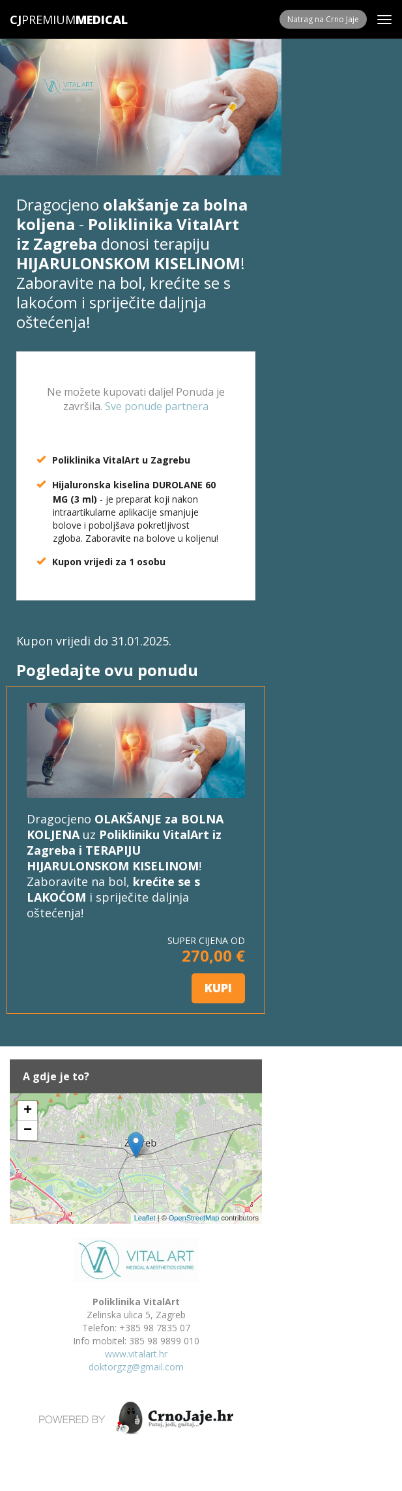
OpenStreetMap (194, 1218)
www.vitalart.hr (136, 1354)
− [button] (27, 1130)
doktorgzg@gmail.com (136, 1367)
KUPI (218, 988)
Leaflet (145, 1218)
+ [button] (27, 1111)
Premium (43, 19)
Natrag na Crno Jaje (323, 19)
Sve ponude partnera (156, 406)
